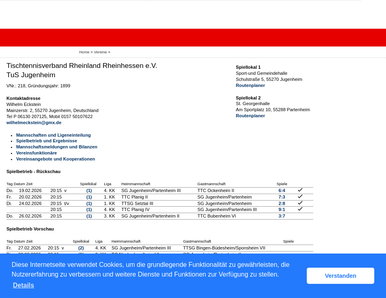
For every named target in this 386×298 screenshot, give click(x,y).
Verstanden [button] (340, 276)
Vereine (100, 52)
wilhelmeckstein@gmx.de (33, 122)
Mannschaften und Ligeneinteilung (53, 135)
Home (84, 52)
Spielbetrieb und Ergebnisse (46, 140)
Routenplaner (250, 85)
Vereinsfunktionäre (36, 152)
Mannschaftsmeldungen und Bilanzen (56, 146)
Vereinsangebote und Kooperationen (55, 158)
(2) (81, 247)
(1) (89, 190)
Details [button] (23, 285)
